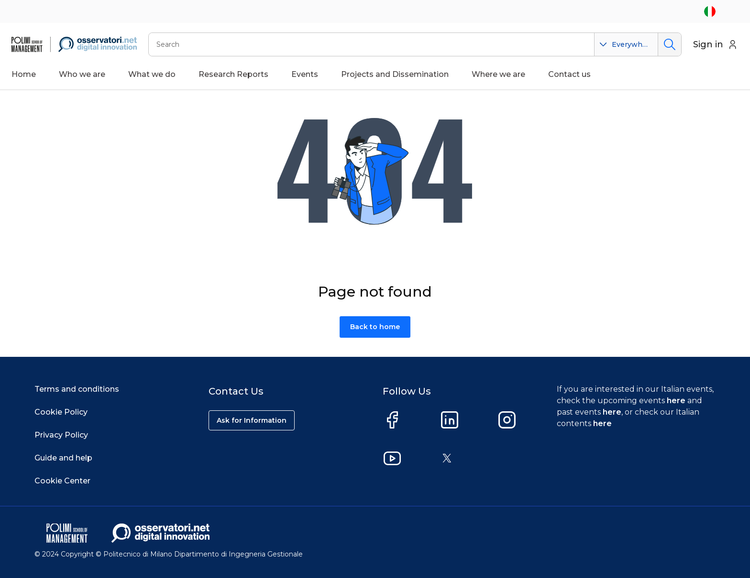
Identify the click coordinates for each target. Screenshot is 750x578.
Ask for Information (252, 420)
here (676, 400)
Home (23, 74)
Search (669, 44)
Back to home (375, 326)
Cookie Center (62, 480)
